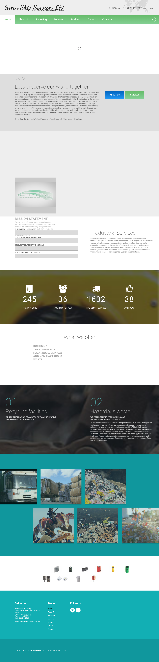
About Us (23, 19)
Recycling (41, 19)
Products (75, 19)
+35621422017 (26, 616)
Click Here (78, 119)
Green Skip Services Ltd (34, 7)
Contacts (107, 19)
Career (91, 19)
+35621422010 (25, 614)
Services (58, 19)
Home (7, 19)
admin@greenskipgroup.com (30, 621)
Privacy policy (61, 650)
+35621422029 (23, 618)
